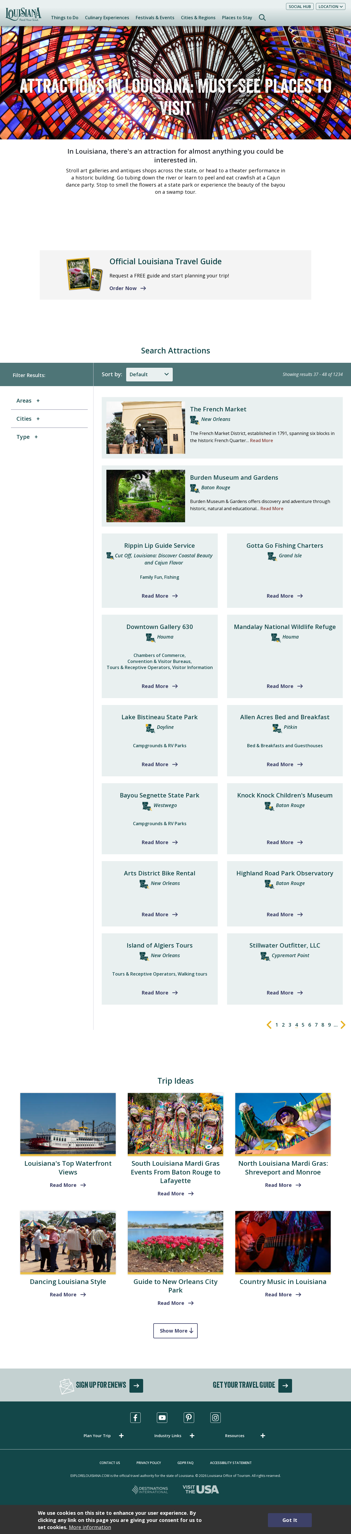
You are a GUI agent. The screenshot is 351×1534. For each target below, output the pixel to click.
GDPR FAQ (185, 1462)
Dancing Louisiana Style (68, 1281)
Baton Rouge (215, 487)
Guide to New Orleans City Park (175, 1285)
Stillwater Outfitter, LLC (285, 945)
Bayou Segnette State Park (159, 795)
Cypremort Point (290, 955)
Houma (165, 636)
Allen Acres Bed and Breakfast (285, 717)
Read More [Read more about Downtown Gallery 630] (154, 686)
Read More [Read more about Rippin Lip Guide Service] (154, 595)
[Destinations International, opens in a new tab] (150, 1490)
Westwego (165, 805)
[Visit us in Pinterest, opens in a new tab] (189, 1417)
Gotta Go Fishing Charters (285, 545)
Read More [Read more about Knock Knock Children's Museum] (280, 842)
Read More (261, 440)
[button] (105, 1435)
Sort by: (112, 374)
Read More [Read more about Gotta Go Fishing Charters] (280, 595)
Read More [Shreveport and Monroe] (278, 1185)
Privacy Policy (149, 1462)
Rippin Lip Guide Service (159, 545)
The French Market (218, 409)
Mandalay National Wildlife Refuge (285, 626)
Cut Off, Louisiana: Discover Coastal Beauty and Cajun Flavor (164, 559)
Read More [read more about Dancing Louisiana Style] (63, 1294)
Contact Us (110, 1462)
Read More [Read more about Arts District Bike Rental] (154, 914)
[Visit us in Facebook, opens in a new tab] (135, 1417)
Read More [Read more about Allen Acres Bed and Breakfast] (280, 764)
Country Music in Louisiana (283, 1281)
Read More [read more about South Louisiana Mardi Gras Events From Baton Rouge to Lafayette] (170, 1193)
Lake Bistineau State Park (159, 717)
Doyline (165, 727)
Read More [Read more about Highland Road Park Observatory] (280, 914)
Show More (174, 1330)
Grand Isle (290, 555)
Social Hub (300, 6)
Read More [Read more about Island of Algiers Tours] (154, 992)
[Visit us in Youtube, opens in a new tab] (162, 1417)
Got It (289, 1520)
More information (90, 1527)
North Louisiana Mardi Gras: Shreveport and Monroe (283, 1167)
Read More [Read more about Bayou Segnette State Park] (154, 842)
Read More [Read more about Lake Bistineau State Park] (154, 764)
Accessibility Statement (231, 1462)
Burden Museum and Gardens (234, 477)
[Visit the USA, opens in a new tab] (201, 1490)
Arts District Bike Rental (159, 873)
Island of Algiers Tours (160, 945)
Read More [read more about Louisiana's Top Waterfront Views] (63, 1185)
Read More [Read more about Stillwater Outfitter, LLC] (280, 992)
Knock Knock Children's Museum (285, 795)
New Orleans (215, 419)
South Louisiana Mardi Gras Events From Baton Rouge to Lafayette (175, 1172)
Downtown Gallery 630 (159, 626)
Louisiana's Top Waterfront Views (68, 1167)
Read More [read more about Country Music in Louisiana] (278, 1294)
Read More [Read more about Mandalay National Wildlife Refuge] (280, 686)
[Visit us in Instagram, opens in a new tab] (215, 1417)
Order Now (123, 288)
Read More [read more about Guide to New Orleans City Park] (170, 1303)
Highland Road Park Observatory (284, 873)
